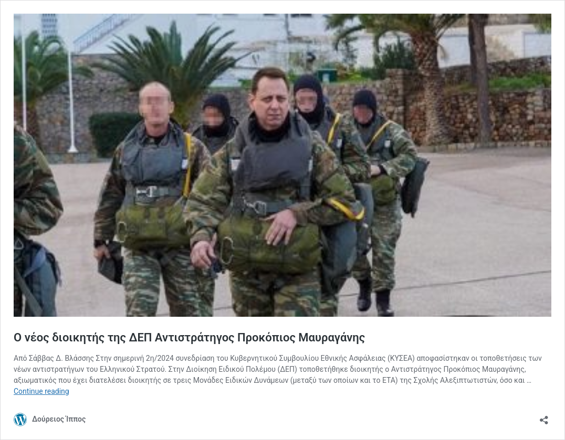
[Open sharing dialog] (544, 417)
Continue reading (41, 391)
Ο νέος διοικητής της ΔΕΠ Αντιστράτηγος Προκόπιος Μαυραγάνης (189, 337)
